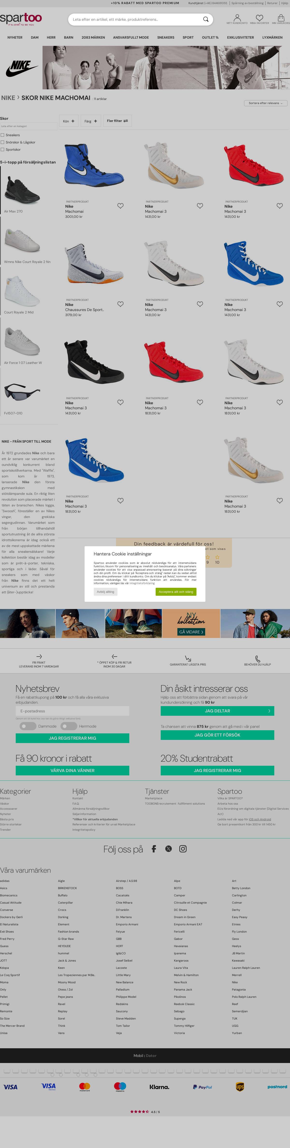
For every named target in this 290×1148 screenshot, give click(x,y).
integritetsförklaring (142, 583)
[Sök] (206, 20)
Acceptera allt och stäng (176, 592)
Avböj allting (105, 592)
